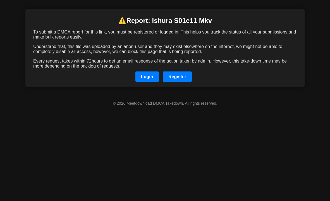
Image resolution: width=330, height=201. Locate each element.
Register (177, 76)
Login (147, 76)
